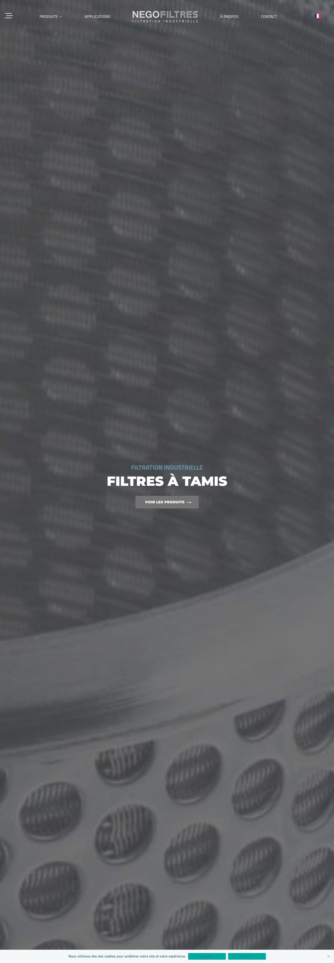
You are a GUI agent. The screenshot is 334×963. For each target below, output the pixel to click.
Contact (269, 17)
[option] (167, 481)
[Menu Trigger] (9, 15)
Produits (49, 17)
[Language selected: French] (319, 16)
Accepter (207, 956)
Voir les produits (165, 502)
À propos (229, 17)
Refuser (247, 956)
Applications (97, 17)
